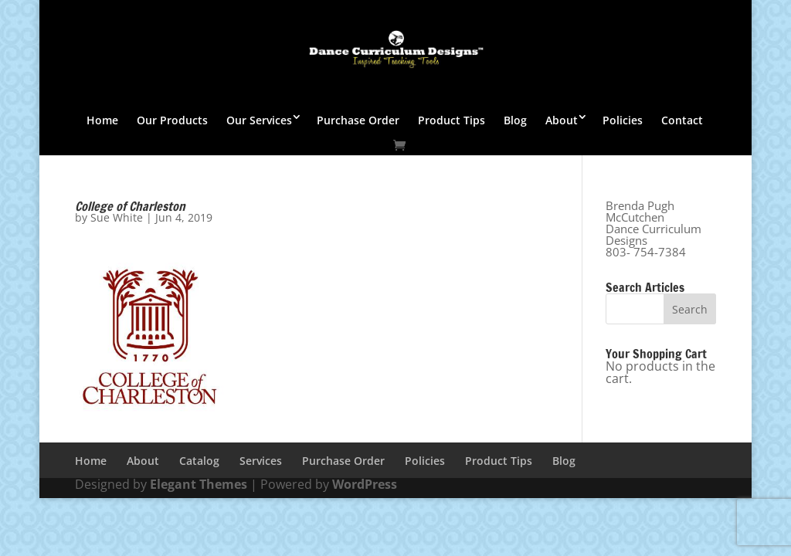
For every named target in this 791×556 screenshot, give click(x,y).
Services (260, 460)
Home (102, 120)
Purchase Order (358, 120)
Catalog (199, 460)
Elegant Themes (198, 484)
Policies (623, 120)
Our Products (172, 120)
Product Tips (451, 120)
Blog (515, 120)
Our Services (259, 120)
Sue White (116, 217)
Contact (682, 120)
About (561, 120)
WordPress (364, 484)
